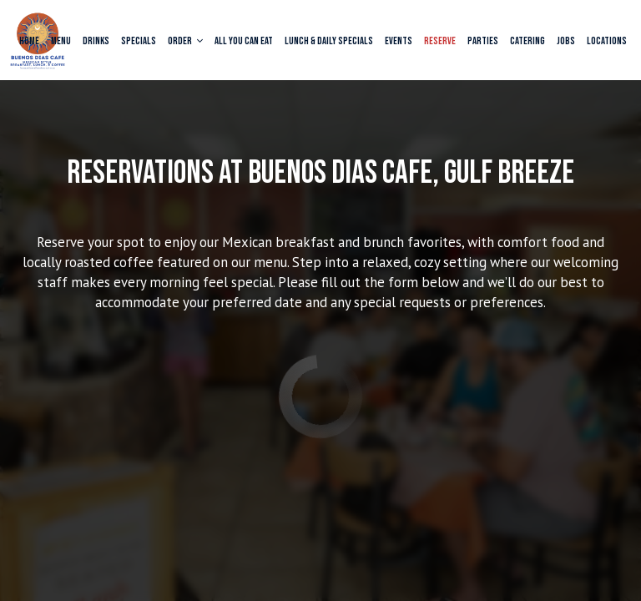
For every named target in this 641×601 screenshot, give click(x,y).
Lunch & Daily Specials (329, 41)
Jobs (566, 41)
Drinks (96, 41)
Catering (527, 41)
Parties (482, 41)
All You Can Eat (244, 41)
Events (398, 41)
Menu (61, 41)
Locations (607, 41)
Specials (138, 41)
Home (29, 41)
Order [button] (185, 41)
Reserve (440, 41)
